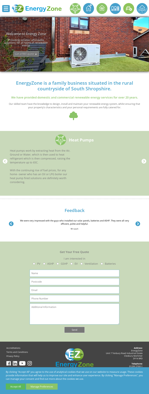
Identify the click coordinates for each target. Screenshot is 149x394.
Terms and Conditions (17, 352)
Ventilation (91, 263)
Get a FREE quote (26, 54)
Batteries (110, 263)
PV (38, 263)
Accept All (15, 386)
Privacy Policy (12, 356)
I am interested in (74, 258)
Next (144, 161)
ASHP (50, 263)
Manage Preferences (42, 386)
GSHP (64, 263)
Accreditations (13, 348)
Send (74, 329)
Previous (5, 161)
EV (76, 263)
